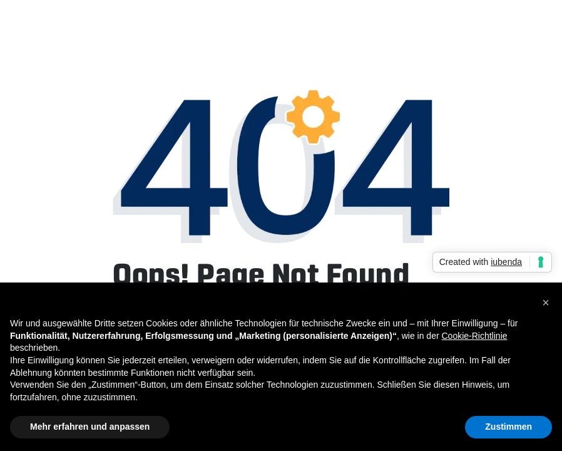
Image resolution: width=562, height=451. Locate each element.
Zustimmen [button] (508, 427)
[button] (546, 303)
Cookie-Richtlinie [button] (474, 336)
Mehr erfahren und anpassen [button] (90, 427)
